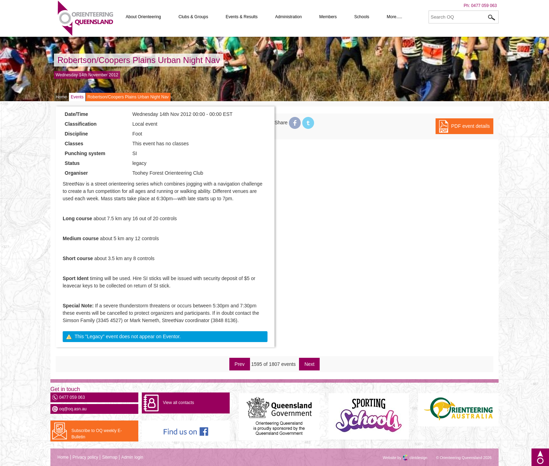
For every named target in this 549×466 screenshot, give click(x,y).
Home (61, 97)
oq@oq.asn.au (72, 408)
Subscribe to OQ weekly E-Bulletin (96, 433)
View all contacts (178, 402)
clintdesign (412, 457)
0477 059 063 (484, 5)
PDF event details (470, 126)
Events (77, 97)
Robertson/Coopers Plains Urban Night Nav (138, 60)
